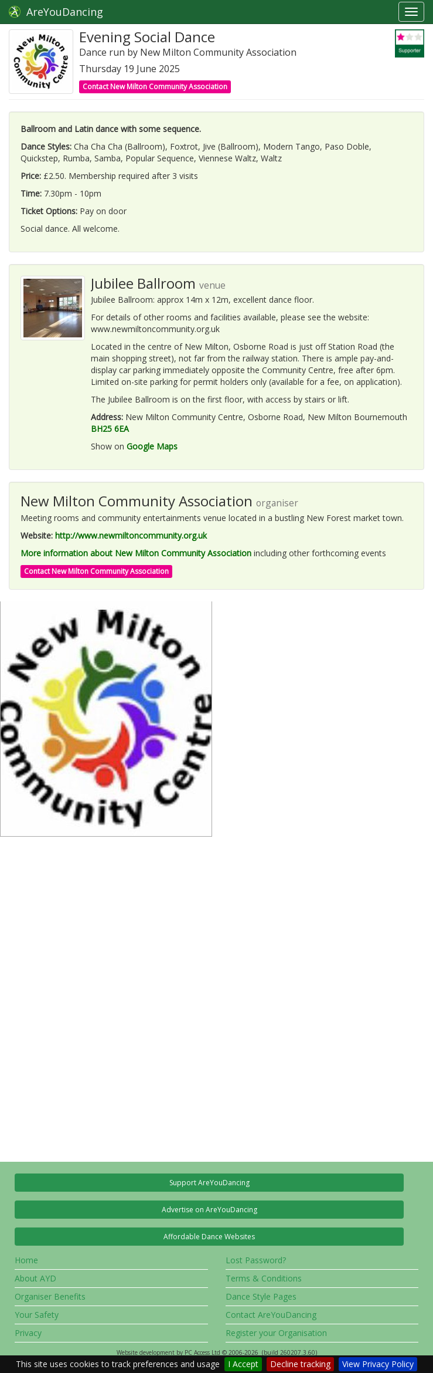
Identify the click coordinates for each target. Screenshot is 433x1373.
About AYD (35, 1278)
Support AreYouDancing (209, 1183)
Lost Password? (256, 1260)
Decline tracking (300, 1363)
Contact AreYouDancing (271, 1314)
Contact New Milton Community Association (155, 87)
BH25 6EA (110, 428)
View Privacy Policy (378, 1363)
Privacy (28, 1332)
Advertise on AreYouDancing (209, 1210)
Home (26, 1260)
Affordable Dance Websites (209, 1237)
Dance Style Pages (261, 1296)
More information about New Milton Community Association (136, 553)
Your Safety (37, 1314)
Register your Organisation (276, 1332)
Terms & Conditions (264, 1278)
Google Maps (152, 446)
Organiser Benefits (50, 1296)
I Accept (243, 1363)
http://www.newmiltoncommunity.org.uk (131, 535)
